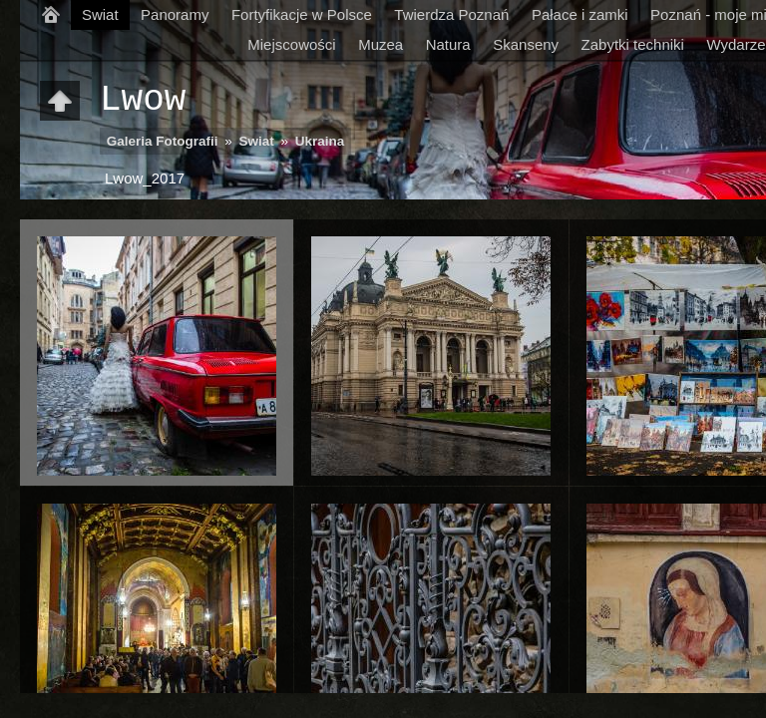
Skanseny (526, 44)
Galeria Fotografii (162, 141)
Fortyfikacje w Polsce (301, 14)
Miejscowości (291, 44)
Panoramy (174, 14)
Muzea (380, 44)
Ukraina (320, 141)
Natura (448, 44)
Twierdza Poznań (451, 14)
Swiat (100, 14)
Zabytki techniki (632, 44)
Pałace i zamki (580, 14)
